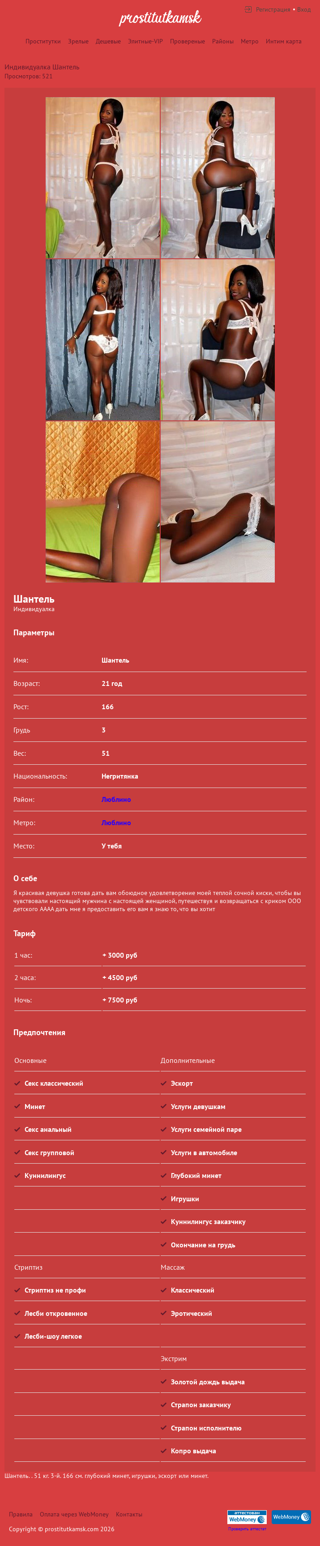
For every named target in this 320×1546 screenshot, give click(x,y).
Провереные (187, 41)
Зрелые (78, 41)
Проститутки (43, 41)
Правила (21, 1514)
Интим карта (284, 41)
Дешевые (108, 41)
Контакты (129, 1514)
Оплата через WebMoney (74, 1514)
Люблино (116, 799)
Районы (223, 41)
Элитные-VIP (145, 41)
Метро (250, 41)
